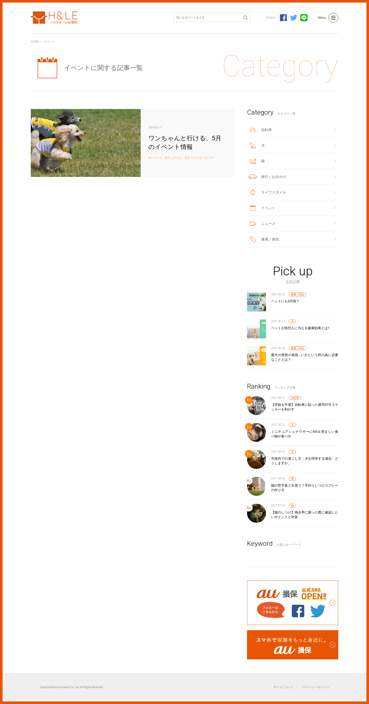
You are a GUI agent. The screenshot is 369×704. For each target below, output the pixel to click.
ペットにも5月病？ (285, 301)
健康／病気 (297, 294)
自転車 (295, 398)
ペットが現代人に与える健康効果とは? (300, 328)
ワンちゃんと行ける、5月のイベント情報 (132, 143)
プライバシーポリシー (315, 687)
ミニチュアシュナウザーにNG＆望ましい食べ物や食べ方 (304, 434)
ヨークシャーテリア (200, 158)
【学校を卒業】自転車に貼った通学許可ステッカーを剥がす (304, 407)
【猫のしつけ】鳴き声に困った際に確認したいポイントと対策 (304, 514)
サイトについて (283, 687)
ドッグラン (174, 158)
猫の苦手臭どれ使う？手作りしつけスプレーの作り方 (304, 488)
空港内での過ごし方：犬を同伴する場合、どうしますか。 (304, 461)
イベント (156, 158)
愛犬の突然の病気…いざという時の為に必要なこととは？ (304, 357)
